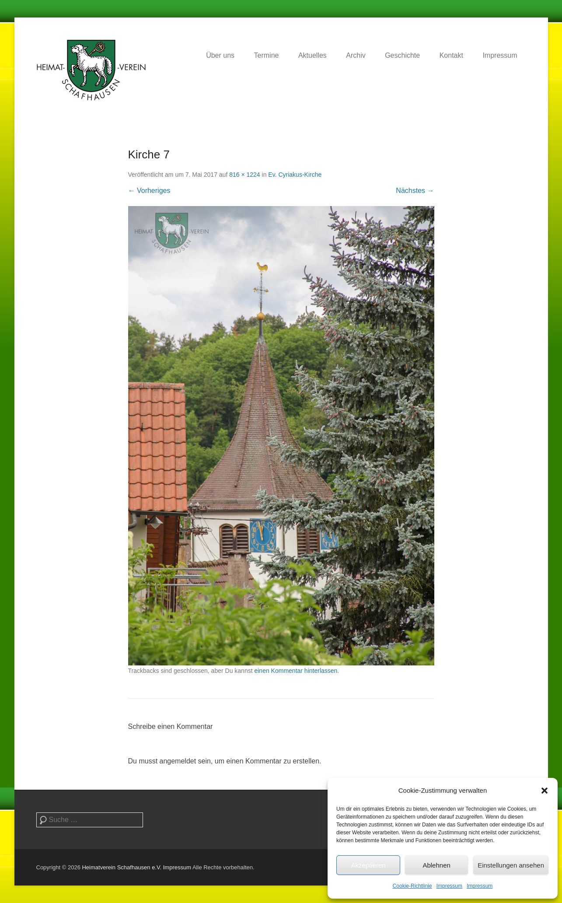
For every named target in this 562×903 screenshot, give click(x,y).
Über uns (220, 55)
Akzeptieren (368, 865)
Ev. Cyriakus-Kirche (294, 174)
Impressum (449, 886)
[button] (544, 790)
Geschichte (402, 55)
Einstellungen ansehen (511, 865)
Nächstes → (415, 190)
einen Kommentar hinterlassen (295, 670)
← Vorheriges (149, 190)
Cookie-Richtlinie (412, 886)
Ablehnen (436, 865)
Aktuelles (312, 55)
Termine (266, 55)
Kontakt (451, 55)
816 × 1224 (244, 174)
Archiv (355, 55)
